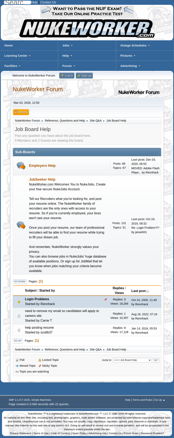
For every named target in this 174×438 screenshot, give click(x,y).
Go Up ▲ (160, 399)
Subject (31, 290)
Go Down (19, 281)
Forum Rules (131, 433)
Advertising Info (98, 433)
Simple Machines (41, 399)
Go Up (17, 341)
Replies (118, 288)
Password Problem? (152, 433)
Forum (67, 65)
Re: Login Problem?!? (145, 227)
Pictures (126, 55)
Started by (47, 290)
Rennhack (152, 172)
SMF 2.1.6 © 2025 (19, 399)
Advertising (128, 65)
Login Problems (37, 299)
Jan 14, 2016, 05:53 (144, 328)
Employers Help (42, 166)
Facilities (10, 65)
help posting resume (39, 327)
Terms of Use (41, 433)
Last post (140, 291)
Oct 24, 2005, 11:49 (144, 300)
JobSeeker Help (42, 179)
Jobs (65, 45)
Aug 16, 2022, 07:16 (144, 314)
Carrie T (46, 320)
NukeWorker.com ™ (90, 413)
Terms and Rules (142, 399)
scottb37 (46, 332)
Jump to (106, 359)
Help (65, 55)
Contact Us (115, 433)
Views (119, 293)
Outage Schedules (133, 45)
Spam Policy (79, 433)
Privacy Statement (20, 433)
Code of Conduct (60, 433)
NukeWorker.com (41, 184)
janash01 (141, 232)
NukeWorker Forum (38, 89)
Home (8, 45)
